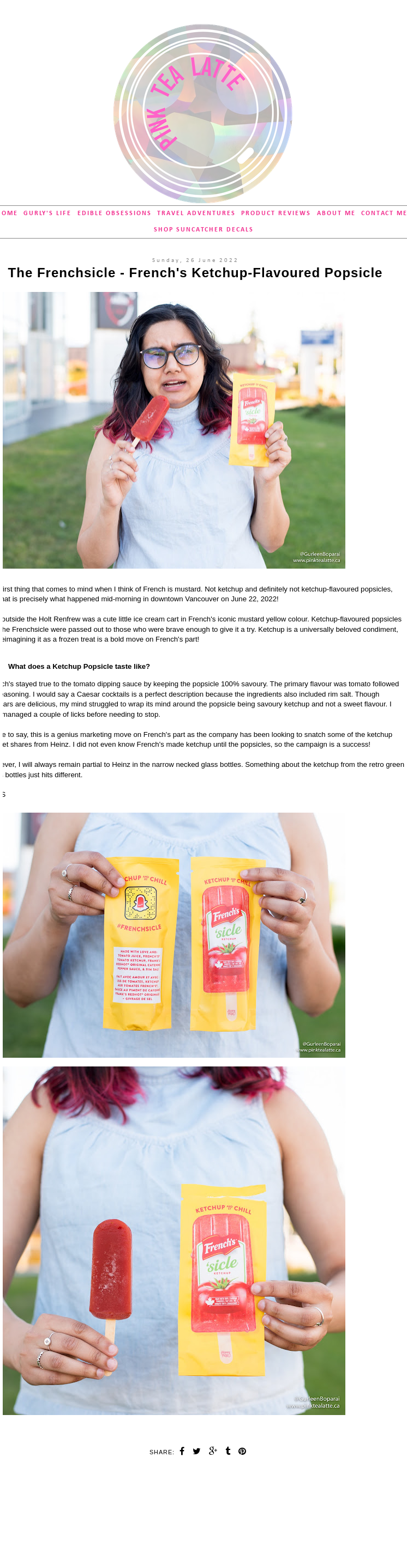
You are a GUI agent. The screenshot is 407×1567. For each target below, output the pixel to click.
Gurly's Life (47, 213)
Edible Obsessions (114, 213)
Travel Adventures (196, 213)
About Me (336, 213)
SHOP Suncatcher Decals (204, 230)
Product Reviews (276, 213)
